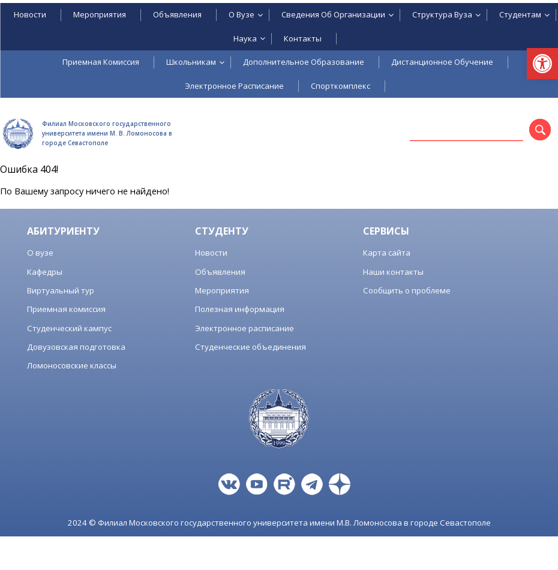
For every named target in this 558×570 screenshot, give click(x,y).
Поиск (548, 132)
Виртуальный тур (60, 290)
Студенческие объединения (250, 346)
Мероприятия (222, 290)
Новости (211, 252)
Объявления (220, 271)
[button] (542, 63)
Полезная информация (239, 309)
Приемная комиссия (66, 309)
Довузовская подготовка (76, 346)
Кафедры (44, 271)
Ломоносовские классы (71, 365)
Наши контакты (393, 271)
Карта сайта (386, 252)
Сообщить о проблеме (407, 290)
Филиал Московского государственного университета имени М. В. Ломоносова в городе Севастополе (107, 133)
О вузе (40, 252)
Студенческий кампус (69, 328)
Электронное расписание (244, 328)
